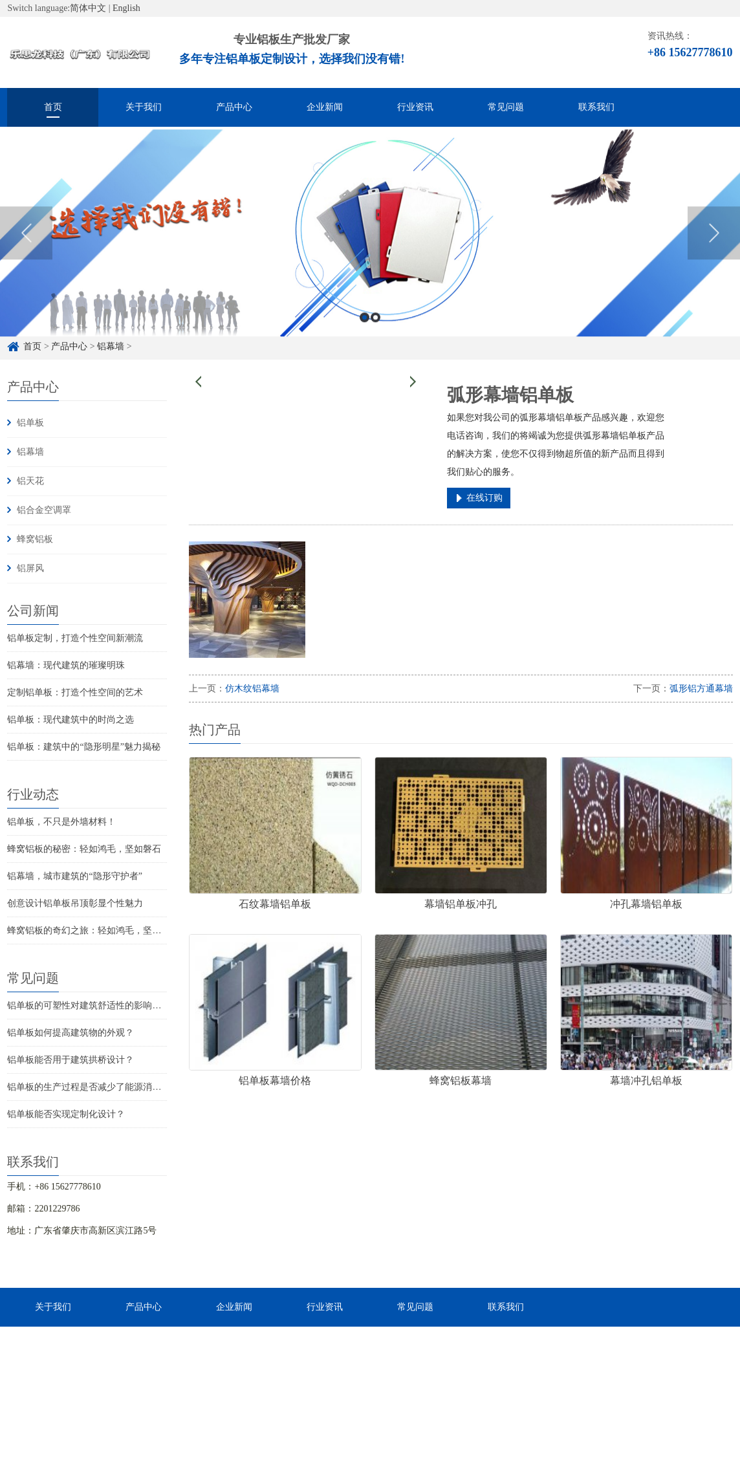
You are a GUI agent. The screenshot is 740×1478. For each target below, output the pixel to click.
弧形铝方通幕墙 (701, 688)
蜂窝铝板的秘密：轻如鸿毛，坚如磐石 (84, 849)
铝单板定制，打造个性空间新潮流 (75, 638)
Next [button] (714, 245)
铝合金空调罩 (44, 510)
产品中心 (234, 107)
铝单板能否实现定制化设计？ (66, 1114)
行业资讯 (415, 107)
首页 (53, 107)
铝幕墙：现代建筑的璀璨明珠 (66, 665)
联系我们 (596, 107)
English (126, 8)
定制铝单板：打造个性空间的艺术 (75, 692)
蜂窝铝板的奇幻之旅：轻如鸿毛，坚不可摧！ (97, 930)
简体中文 (88, 8)
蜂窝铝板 (35, 539)
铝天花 (30, 481)
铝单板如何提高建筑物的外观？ (70, 1033)
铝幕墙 (30, 452)
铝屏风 (30, 568)
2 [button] (375, 330)
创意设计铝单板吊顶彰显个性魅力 (75, 903)
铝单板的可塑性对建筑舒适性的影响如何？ (93, 1005)
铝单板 (30, 423)
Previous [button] (26, 245)
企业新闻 (325, 107)
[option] (370, 245)
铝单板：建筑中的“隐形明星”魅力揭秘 (83, 747)
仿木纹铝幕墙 (252, 688)
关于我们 (143, 107)
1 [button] (364, 330)
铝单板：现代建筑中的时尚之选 (70, 719)
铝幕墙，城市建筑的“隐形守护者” (74, 876)
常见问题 (506, 107)
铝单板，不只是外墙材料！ (61, 822)
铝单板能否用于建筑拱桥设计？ (70, 1060)
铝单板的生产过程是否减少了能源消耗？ (88, 1087)
